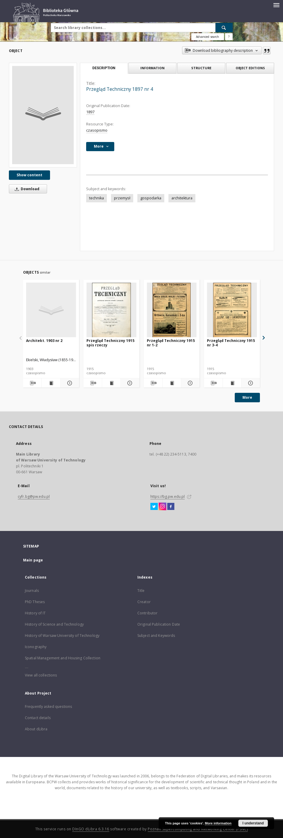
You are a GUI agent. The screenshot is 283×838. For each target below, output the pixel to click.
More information (218, 823)
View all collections (41, 675)
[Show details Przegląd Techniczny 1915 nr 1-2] (189, 383)
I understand (253, 823)
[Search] (224, 27)
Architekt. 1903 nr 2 (44, 340)
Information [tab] (152, 68)
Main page (33, 560)
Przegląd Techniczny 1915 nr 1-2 (171, 342)
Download (26, 188)
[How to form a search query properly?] (229, 36)
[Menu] (276, 4)
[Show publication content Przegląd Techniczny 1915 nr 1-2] (172, 383)
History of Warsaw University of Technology (62, 635)
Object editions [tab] (250, 68)
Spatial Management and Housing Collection (62, 658)
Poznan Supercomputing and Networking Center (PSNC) (198, 828)
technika (96, 198)
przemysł (122, 198)
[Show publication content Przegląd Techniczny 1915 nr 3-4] (232, 383)
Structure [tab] (201, 68)
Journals (32, 590)
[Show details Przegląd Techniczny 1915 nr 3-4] (250, 383)
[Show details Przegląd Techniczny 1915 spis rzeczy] (129, 383)
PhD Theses (35, 601)
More (247, 397)
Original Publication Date (158, 624)
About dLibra (36, 729)
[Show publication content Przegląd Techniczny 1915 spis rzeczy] (111, 383)
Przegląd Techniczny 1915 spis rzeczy (110, 342)
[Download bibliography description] (32, 383)
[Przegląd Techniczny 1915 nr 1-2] (172, 310)
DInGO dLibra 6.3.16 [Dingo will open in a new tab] (90, 828)
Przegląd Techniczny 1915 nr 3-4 (231, 342)
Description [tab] (103, 68)
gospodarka (150, 198)
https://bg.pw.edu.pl (167, 496)
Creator (144, 601)
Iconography (35, 646)
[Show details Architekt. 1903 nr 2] (69, 383)
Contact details (38, 717)
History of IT (35, 613)
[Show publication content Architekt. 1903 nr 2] (51, 383)
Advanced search (207, 37)
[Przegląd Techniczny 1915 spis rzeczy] (111, 310)
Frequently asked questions (48, 706)
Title (141, 590)
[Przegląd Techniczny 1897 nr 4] (43, 115)
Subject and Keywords (156, 635)
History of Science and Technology (54, 624)
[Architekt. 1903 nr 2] (51, 310)
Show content (29, 174)
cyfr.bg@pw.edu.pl (34, 496)
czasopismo (96, 130)
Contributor (147, 613)
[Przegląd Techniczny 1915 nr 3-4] (232, 310)
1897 (90, 111)
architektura (181, 198)
